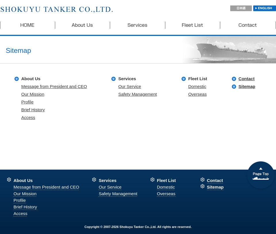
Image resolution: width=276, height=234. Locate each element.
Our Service (129, 86)
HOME (27, 25)
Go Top (261, 175)
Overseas (197, 94)
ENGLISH (264, 8)
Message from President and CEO (54, 86)
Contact (248, 25)
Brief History (33, 109)
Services (137, 25)
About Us (82, 25)
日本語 (241, 8)
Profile (27, 101)
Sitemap (247, 86)
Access (28, 117)
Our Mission (32, 94)
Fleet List (192, 25)
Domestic (197, 86)
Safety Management (137, 94)
